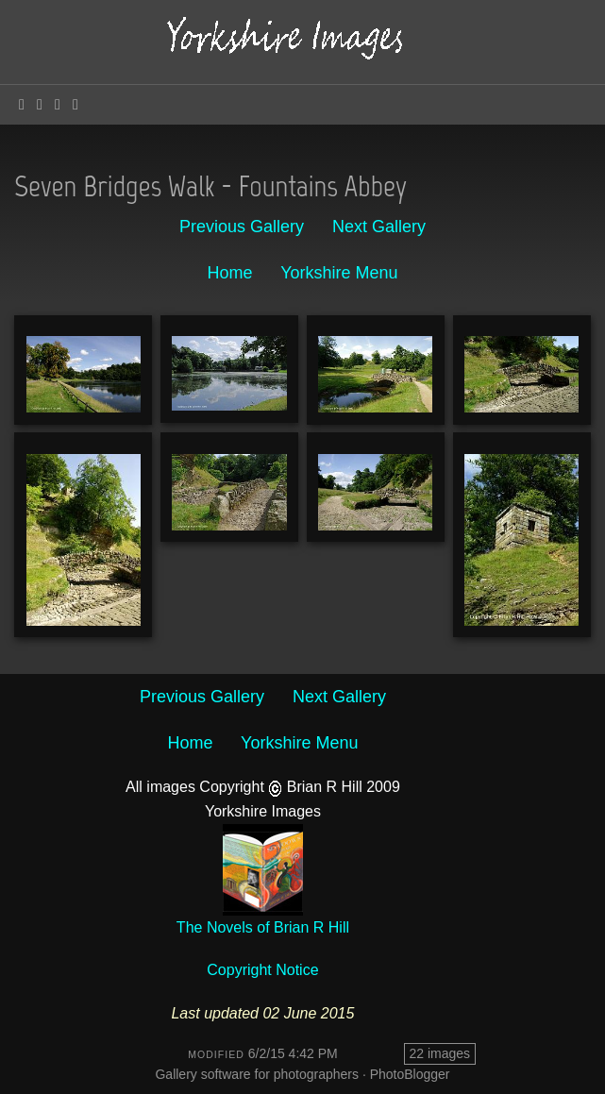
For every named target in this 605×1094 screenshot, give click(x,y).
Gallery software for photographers (257, 1074)
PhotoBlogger (410, 1074)
